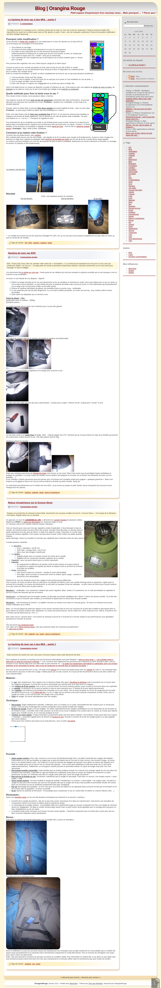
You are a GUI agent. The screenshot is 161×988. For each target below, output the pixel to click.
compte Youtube (60, 520)
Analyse (132, 153)
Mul (130, 204)
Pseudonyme (134, 214)
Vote (130, 237)
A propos (154, 987)
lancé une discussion (32, 522)
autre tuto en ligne (16, 629)
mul (37, 634)
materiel (43, 243)
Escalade (132, 174)
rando (50, 243)
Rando (131, 216)
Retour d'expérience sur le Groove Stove (30, 502)
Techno (131, 231)
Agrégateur (133, 151)
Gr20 (130, 182)
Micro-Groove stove (27, 627)
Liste (130, 196)
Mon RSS (155, 984)
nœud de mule (57, 126)
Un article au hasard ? (137, 65)
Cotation (132, 168)
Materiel (132, 200)
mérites (89, 670)
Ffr (130, 176)
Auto (130, 158)
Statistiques (133, 229)
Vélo (130, 241)
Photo (131, 210)
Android (132, 155)
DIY (130, 147)
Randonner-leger (39, 473)
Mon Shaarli (155, 982)
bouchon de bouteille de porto (57, 139)
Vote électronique (135, 239)
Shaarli (131, 224)
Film (130, 178)
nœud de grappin (83, 126)
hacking (36, 243)
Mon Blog (155, 981)
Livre (130, 198)
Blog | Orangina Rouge (60, 8)
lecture (53, 670)
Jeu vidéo (132, 188)
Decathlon (132, 170)
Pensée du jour (134, 208)
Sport (131, 226)
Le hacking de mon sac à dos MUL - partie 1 (32, 644)
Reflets (131, 273)
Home (154, 979)
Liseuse (132, 194)
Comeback (133, 166)
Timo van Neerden (95, 983)
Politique (132, 212)
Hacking (132, 186)
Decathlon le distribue (78, 682)
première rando (21, 797)
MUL (130, 149)
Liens (131, 255)
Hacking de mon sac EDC (22, 253)
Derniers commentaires (138, 257)
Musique (132, 206)
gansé (8, 128)
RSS (131, 76)
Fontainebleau (134, 180)
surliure (38, 135)
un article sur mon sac (29, 272)
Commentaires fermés (28, 257)
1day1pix (154, 985)
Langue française (135, 190)
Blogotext (132, 164)
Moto (130, 202)
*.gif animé (71, 721)
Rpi (130, 222)
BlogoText (132, 269)
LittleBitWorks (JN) (33, 520)
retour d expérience (52, 492)
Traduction (133, 233)
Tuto (130, 235)
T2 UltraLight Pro (38, 692)
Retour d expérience (136, 218)
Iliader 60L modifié (27, 42)
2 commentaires (26, 24)
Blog (130, 162)
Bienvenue (133, 160)
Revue (131, 220)
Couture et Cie (57, 717)
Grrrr (130, 184)
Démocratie (133, 172)
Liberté (131, 192)
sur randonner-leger (25, 625)
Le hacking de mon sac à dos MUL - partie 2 (32, 19)
